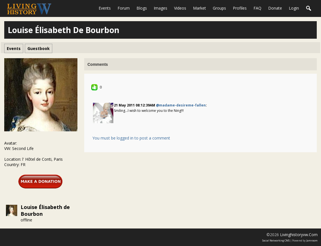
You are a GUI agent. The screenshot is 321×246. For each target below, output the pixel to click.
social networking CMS (276, 240)
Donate (275, 8)
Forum (124, 8)
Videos (180, 8)
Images (160, 8)
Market (199, 8)
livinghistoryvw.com (299, 234)
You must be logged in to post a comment (131, 138)
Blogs (141, 8)
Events (105, 8)
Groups (219, 8)
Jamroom (312, 240)
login (294, 8)
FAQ (257, 8)
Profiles (240, 8)
